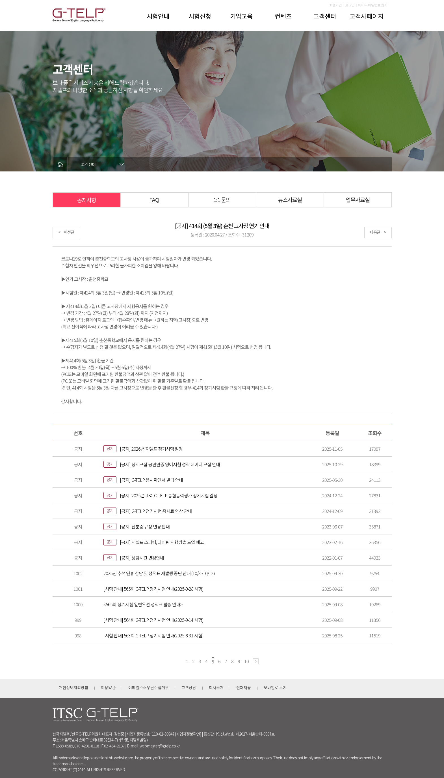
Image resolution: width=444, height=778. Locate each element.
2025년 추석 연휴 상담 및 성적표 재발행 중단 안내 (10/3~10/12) (159, 573)
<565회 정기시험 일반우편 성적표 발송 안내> (142, 604)
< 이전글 (66, 232)
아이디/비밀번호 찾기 (372, 5)
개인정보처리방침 (73, 687)
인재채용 (243, 687)
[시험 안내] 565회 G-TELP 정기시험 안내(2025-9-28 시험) (153, 588)
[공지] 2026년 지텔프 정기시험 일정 (151, 448)
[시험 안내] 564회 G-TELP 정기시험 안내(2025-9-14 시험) (153, 619)
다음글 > (378, 232)
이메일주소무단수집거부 (148, 687)
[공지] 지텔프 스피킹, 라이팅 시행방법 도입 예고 (162, 542)
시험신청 (200, 15)
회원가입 (335, 5)
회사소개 (216, 687)
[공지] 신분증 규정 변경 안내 (145, 526)
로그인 (349, 5)
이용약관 (108, 687)
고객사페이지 (367, 15)
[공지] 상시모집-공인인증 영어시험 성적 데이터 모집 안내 (170, 464)
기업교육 (241, 15)
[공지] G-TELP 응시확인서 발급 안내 (151, 479)
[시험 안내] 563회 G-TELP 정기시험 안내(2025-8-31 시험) (153, 635)
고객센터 (324, 15)
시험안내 (158, 15)
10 (246, 661)
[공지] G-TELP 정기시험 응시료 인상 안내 (156, 511)
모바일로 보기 (275, 687)
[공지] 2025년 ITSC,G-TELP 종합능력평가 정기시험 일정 (168, 495)
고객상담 (188, 687)
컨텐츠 (283, 15)
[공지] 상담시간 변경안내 (142, 557)
